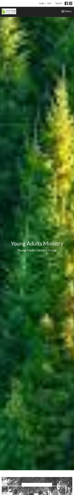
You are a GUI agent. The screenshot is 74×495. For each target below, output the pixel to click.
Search (58, 3)
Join (49, 3)
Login (41, 3)
